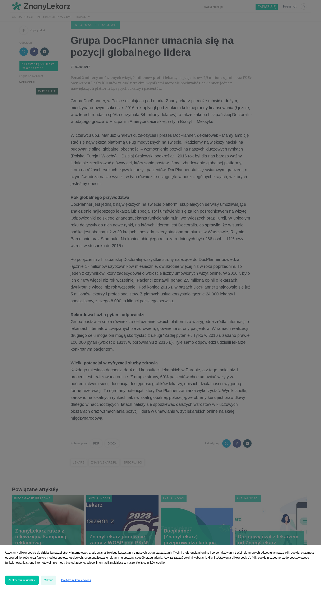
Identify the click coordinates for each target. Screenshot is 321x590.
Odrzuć (48, 580)
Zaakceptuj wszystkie (22, 580)
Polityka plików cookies (76, 580)
